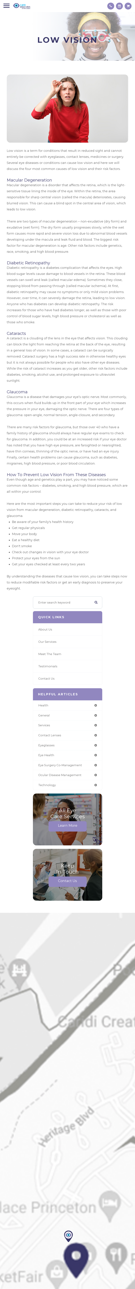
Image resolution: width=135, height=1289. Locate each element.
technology (47, 785)
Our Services (47, 641)
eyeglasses (46, 745)
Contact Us (46, 678)
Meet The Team (49, 654)
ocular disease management (59, 775)
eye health (46, 755)
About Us (45, 629)
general (44, 715)
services (44, 725)
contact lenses (49, 735)
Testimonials (47, 666)
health (43, 705)
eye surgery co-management (60, 765)
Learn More (67, 825)
